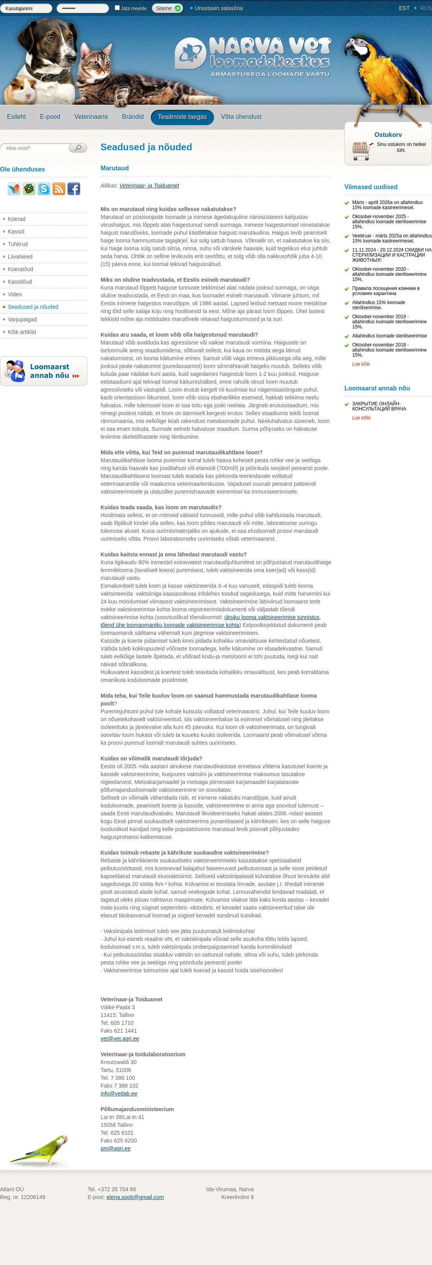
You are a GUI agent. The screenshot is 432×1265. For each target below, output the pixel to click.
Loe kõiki (361, 418)
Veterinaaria (91, 116)
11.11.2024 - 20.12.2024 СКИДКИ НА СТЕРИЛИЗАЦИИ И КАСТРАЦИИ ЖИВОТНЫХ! (392, 255)
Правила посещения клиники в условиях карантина (386, 291)
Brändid (133, 116)
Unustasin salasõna (219, 8)
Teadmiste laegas (182, 116)
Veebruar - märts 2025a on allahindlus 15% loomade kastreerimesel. (392, 238)
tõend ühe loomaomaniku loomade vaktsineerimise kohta (170, 625)
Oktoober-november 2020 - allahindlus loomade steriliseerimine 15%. (389, 274)
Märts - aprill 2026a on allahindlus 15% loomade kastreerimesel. (387, 205)
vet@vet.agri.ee (120, 1038)
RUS (426, 8)
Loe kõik (361, 364)
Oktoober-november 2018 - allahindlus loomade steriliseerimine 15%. (389, 350)
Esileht (16, 116)
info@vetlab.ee (119, 1093)
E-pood (50, 116)
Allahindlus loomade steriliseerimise (389, 336)
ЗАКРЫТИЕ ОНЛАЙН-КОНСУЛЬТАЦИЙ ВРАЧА (379, 406)
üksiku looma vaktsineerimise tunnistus (271, 617)
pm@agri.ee (115, 1148)
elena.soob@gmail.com (135, 1197)
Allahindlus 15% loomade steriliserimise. (378, 305)
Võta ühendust (241, 116)
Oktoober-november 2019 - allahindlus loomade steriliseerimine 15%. (389, 322)
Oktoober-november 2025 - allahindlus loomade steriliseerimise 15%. (389, 222)
